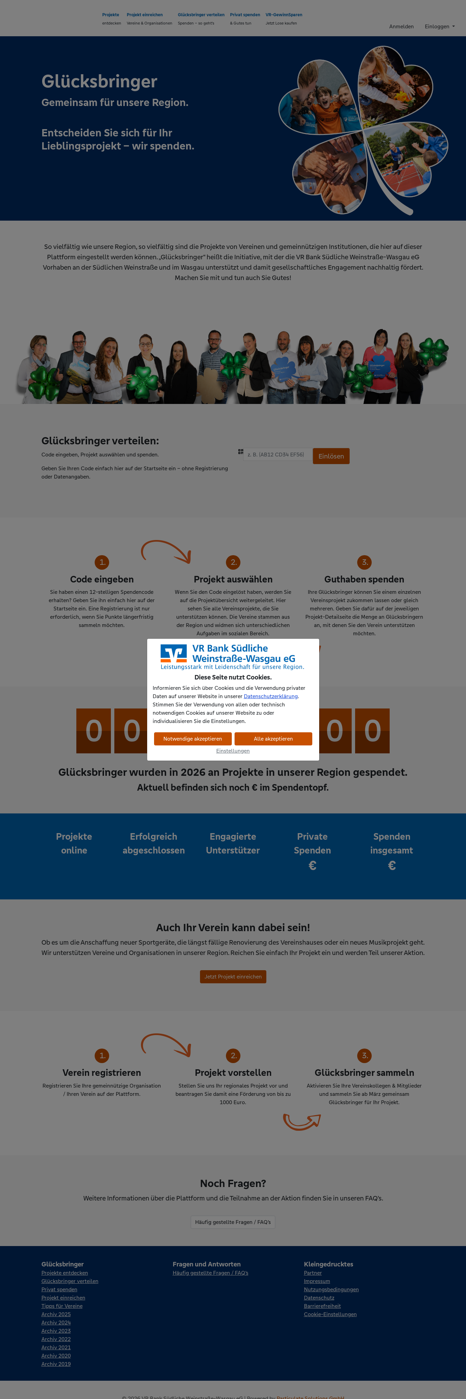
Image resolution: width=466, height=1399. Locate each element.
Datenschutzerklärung (271, 696)
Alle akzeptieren (273, 738)
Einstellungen (233, 750)
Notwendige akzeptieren (192, 738)
